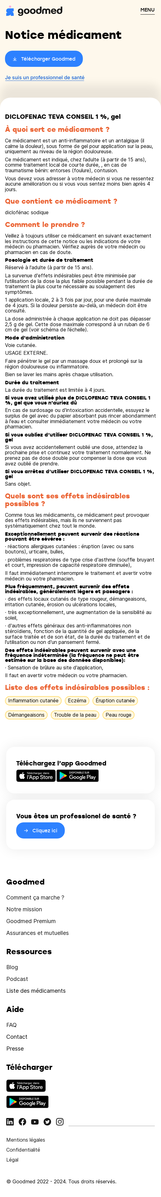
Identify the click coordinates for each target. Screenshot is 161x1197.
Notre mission (24, 909)
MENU (147, 9)
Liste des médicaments (36, 990)
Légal (12, 1160)
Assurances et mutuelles (37, 933)
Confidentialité (23, 1150)
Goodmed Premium (31, 921)
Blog (12, 967)
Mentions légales (25, 1140)
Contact (16, 1036)
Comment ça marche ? (35, 897)
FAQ (11, 1025)
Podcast (17, 979)
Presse (15, 1048)
